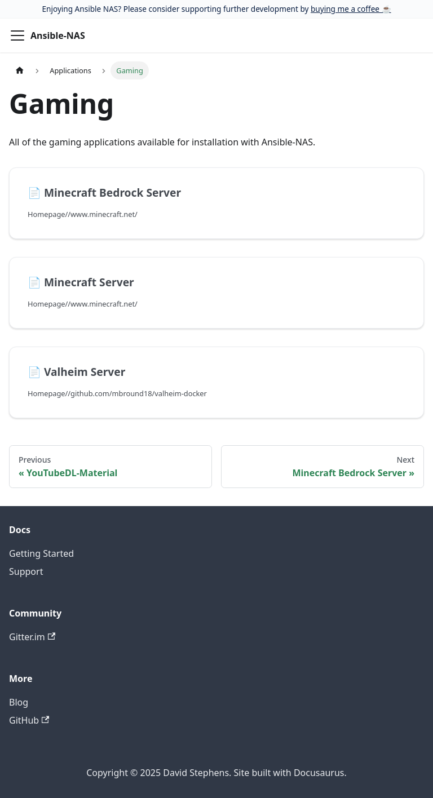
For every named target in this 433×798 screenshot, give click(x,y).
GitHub (29, 720)
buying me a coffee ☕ (351, 8)
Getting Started (41, 553)
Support (26, 571)
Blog (18, 702)
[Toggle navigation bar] (17, 35)
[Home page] (19, 70)
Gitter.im (32, 637)
